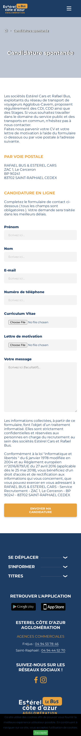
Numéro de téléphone (24, 292)
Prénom (11, 227)
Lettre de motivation (23, 336)
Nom (8, 249)
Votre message (18, 359)
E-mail (10, 270)
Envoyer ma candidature (40, 510)
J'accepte (41, 732)
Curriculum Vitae (19, 314)
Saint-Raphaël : (40, 650)
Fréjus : (40, 644)
